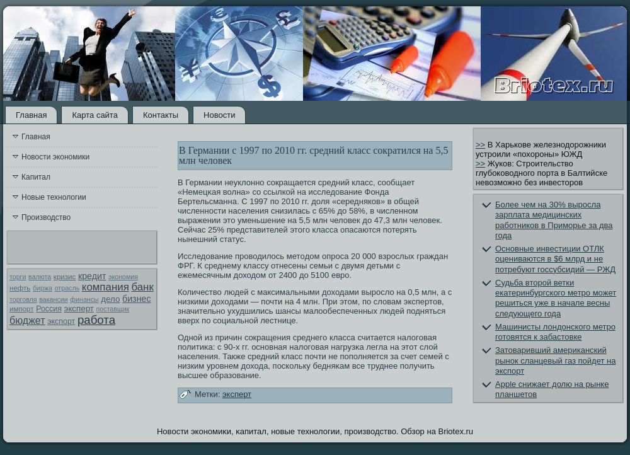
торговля (23, 299)
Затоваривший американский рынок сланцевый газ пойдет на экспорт (555, 360)
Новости (219, 115)
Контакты (160, 115)
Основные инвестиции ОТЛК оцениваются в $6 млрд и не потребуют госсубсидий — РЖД (555, 259)
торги (17, 276)
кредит (92, 276)
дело (110, 299)
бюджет (27, 320)
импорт (21, 309)
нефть (19, 288)
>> (480, 144)
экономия (123, 276)
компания (105, 287)
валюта (39, 276)
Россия (49, 308)
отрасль (67, 288)
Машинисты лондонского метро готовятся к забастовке (555, 332)
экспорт (61, 321)
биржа (42, 288)
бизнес (136, 299)
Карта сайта (94, 115)
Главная (31, 115)
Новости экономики (55, 157)
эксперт (79, 308)
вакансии (53, 299)
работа (96, 319)
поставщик (113, 309)
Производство (46, 217)
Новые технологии (53, 197)
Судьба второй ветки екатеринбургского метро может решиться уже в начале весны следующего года (555, 298)
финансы (84, 299)
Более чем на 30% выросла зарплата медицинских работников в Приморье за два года (554, 220)
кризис (65, 276)
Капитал (35, 177)
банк (142, 287)
